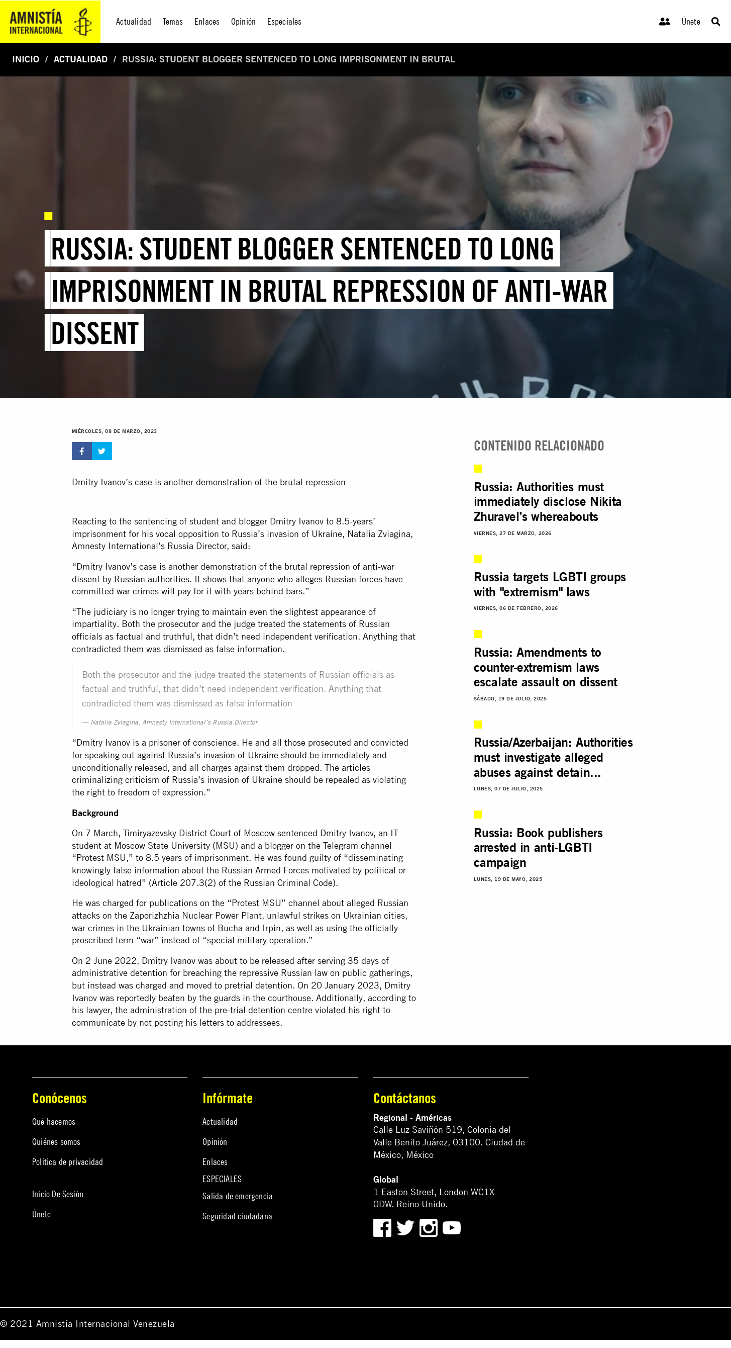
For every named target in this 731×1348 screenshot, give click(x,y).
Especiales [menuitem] (284, 21)
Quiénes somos (56, 1141)
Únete (691, 21)
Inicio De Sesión (57, 1194)
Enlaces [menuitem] (207, 21)
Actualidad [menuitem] (133, 21)
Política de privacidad (67, 1161)
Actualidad (81, 59)
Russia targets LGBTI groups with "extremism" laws (550, 584)
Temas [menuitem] (173, 21)
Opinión (214, 1141)
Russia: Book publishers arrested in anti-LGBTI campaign (538, 847)
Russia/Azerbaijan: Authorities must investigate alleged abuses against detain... (553, 757)
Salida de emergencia (237, 1196)
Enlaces (215, 1161)
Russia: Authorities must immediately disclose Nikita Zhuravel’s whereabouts (548, 501)
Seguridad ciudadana (237, 1216)
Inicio (25, 59)
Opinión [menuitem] (243, 21)
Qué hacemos (53, 1121)
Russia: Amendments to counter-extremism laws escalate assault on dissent (545, 667)
